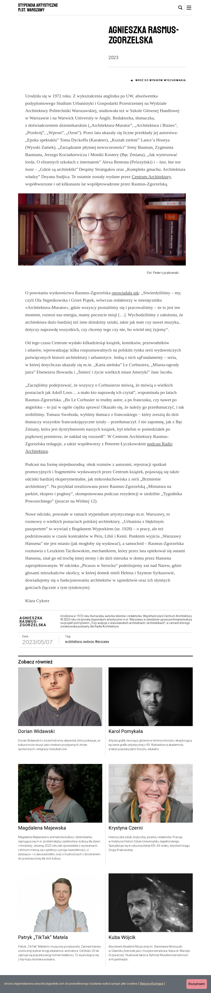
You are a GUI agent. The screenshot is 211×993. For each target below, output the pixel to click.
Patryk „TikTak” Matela (43, 956)
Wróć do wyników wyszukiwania (160, 80)
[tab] (180, 8)
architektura (73, 660)
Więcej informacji (151, 983)
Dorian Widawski (36, 750)
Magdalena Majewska (42, 847)
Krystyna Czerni (126, 847)
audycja (88, 660)
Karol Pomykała (126, 750)
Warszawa (102, 660)
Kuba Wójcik (122, 956)
